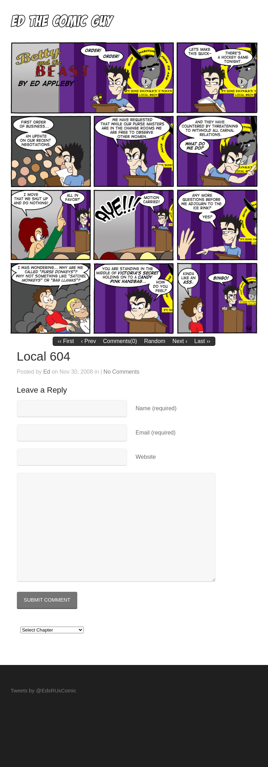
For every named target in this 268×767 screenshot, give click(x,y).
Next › (180, 341)
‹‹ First (66, 341)
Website (146, 457)
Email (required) (156, 433)
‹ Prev (88, 341)
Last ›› (202, 341)
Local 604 (44, 356)
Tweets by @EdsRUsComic (43, 690)
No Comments (121, 372)
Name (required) (156, 408)
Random (154, 341)
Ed (46, 372)
